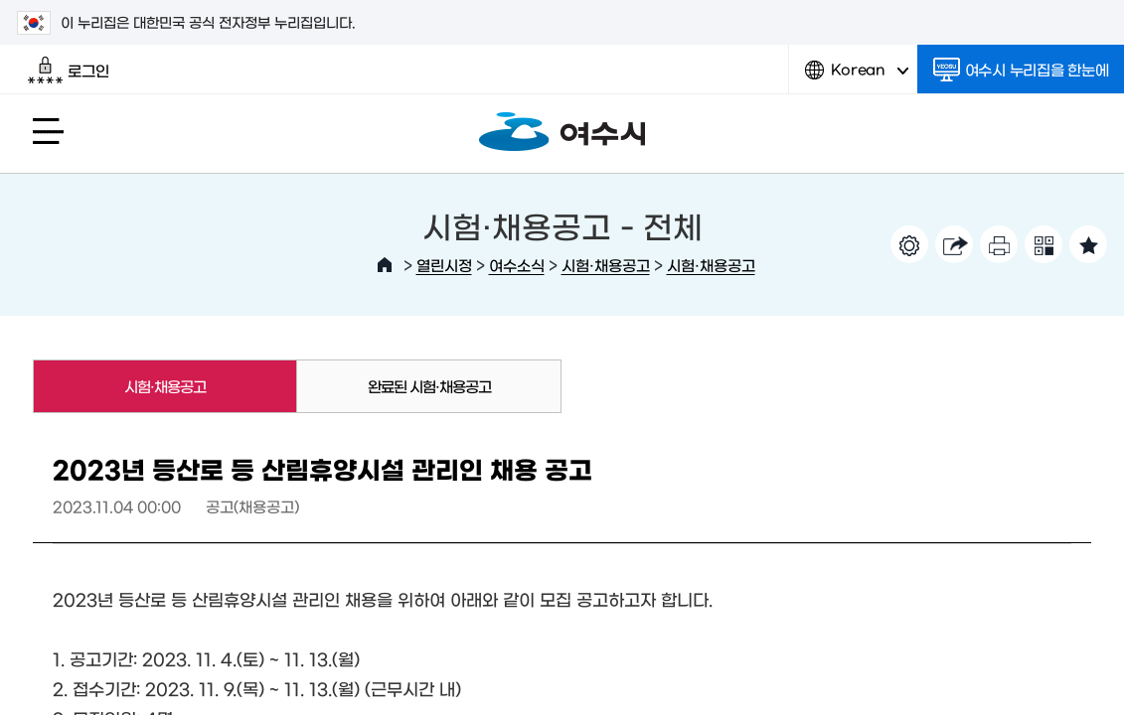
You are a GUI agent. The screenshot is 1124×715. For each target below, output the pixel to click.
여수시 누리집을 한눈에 (1021, 69)
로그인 (68, 70)
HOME (385, 265)
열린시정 (444, 264)
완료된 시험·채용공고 (429, 385)
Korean (856, 77)
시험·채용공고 (606, 264)
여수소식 (517, 264)
